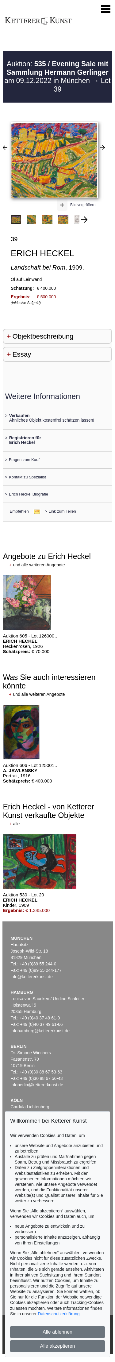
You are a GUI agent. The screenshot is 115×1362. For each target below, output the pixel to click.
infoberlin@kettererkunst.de (37, 1084)
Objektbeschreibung (42, 336)
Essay (21, 354)
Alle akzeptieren (57, 1346)
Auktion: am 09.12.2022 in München (56, 72)
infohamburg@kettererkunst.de (40, 1030)
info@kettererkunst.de (32, 976)
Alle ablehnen (57, 1332)
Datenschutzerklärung (58, 1313)
